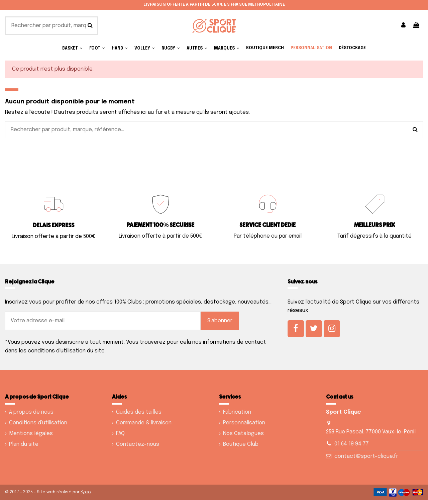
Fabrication (237, 412)
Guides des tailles (139, 412)
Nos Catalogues (243, 433)
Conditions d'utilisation (38, 423)
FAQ (120, 433)
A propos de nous (31, 412)
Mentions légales (31, 433)
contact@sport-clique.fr (366, 456)
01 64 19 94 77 (351, 444)
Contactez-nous (137, 444)
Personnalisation (244, 423)
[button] (197, 48)
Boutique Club (240, 444)
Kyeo (86, 492)
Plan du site (23, 444)
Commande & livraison (144, 423)
